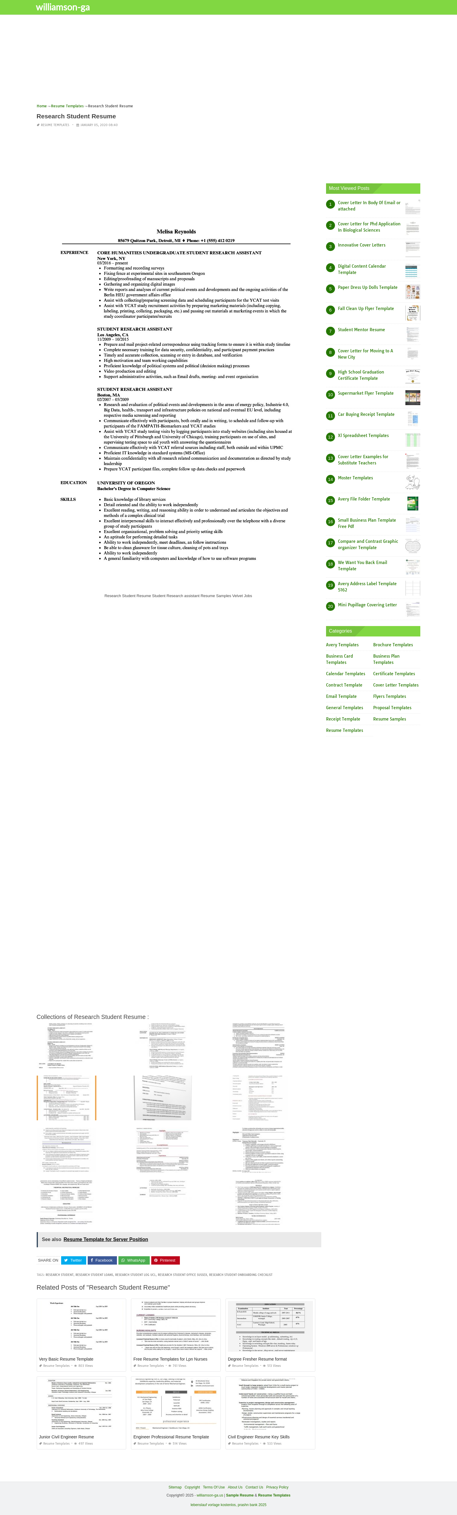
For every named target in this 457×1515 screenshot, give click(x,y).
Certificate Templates (394, 673)
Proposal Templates (392, 707)
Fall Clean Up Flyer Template (366, 308)
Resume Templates (55, 125)
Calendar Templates (345, 673)
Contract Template (344, 685)
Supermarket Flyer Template (366, 393)
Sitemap (175, 1487)
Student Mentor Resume (361, 329)
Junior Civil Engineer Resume (66, 1437)
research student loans (94, 1275)
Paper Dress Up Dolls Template (368, 287)
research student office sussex (182, 1275)
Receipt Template (343, 719)
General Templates (344, 707)
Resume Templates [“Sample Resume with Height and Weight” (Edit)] (274, 1495)
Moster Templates (355, 478)
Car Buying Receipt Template (366, 414)
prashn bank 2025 (252, 1505)
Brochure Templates (393, 644)
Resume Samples (389, 719)
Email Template (341, 696)
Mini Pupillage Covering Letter (367, 605)
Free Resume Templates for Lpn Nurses (170, 1359)
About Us (235, 1487)
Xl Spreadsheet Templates (363, 435)
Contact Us (254, 1487)
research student (59, 1275)
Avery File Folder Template (364, 499)
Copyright (192, 1487)
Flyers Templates (389, 696)
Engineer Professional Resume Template (171, 1437)
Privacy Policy (277, 1487)
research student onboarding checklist (240, 1275)
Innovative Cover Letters (361, 245)
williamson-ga (67, 6)
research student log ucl (135, 1275)
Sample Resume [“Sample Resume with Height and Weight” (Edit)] (240, 1495)
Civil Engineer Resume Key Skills (259, 1437)
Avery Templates (342, 644)
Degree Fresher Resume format (257, 1359)
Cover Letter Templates (396, 685)
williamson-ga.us (210, 1495)
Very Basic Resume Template (66, 1359)
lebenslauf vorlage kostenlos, (214, 1505)
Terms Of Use (214, 1487)
